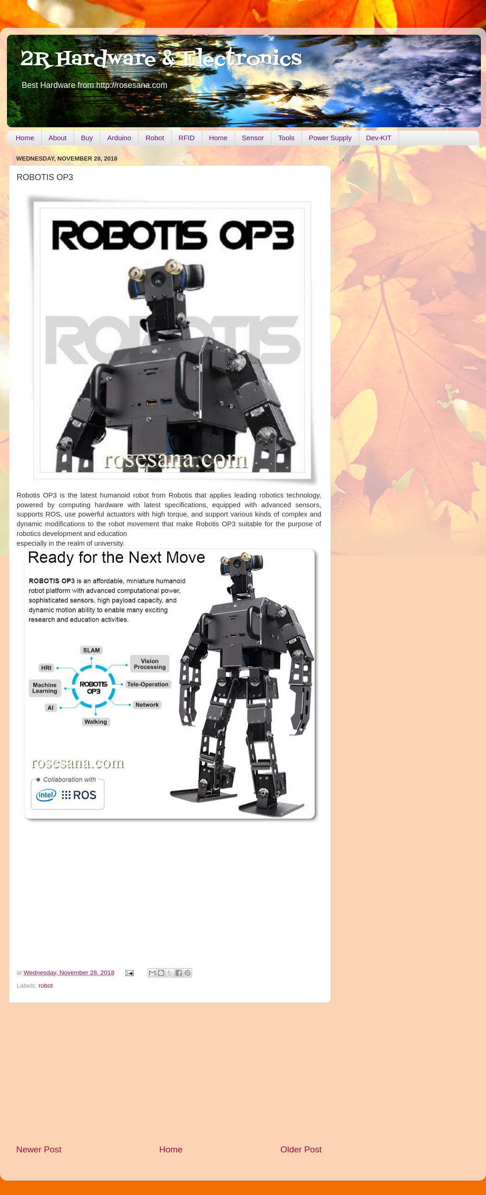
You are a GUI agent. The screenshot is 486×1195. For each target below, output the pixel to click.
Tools (286, 138)
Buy (87, 138)
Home (25, 138)
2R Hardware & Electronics (161, 60)
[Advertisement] (169, 1073)
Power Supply (330, 138)
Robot (155, 138)
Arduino (119, 138)
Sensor (253, 138)
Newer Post (39, 1149)
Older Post (301, 1149)
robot (45, 985)
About (58, 138)
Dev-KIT (379, 138)
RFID (187, 138)
